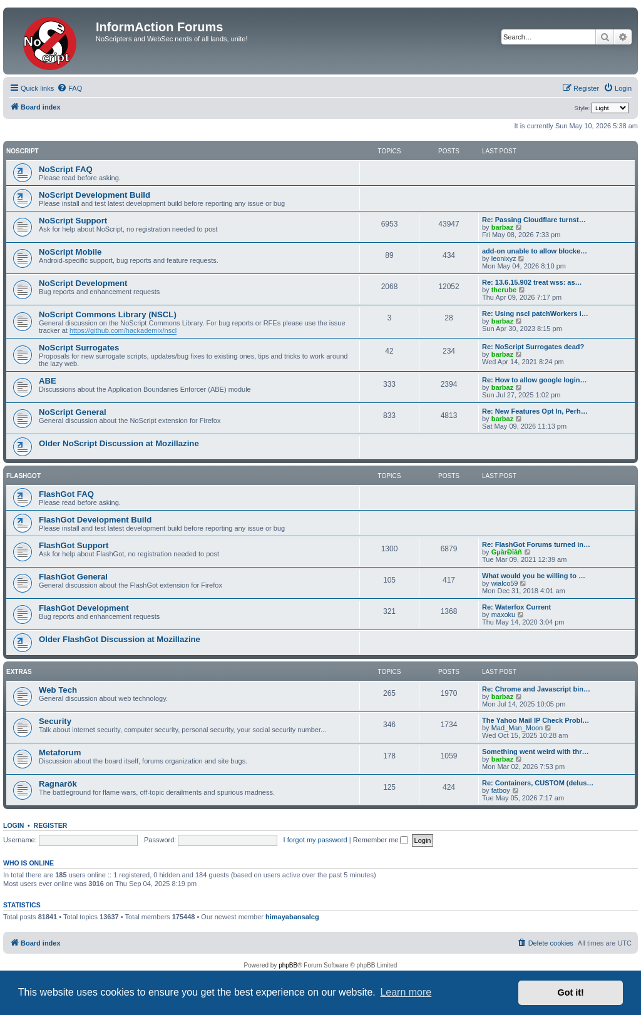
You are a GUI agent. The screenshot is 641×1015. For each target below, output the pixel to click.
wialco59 (504, 583)
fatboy (500, 790)
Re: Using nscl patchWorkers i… (535, 313)
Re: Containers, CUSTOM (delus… (537, 783)
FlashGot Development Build (95, 519)
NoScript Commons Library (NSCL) (108, 314)
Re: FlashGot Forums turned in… (536, 544)
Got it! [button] (571, 992)
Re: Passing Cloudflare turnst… (534, 219)
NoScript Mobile (70, 252)
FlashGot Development (84, 608)
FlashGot (23, 475)
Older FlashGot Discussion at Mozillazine (119, 639)
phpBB (288, 965)
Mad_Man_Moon (517, 728)
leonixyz (503, 258)
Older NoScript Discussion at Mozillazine (119, 443)
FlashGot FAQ (66, 494)
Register (51, 825)
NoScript (22, 151)
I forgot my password (315, 840)
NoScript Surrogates (79, 347)
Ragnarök (58, 783)
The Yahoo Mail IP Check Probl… (535, 720)
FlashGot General (73, 576)
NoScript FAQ (66, 169)
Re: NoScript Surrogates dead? (533, 346)
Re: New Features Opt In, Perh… (535, 411)
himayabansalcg (292, 917)
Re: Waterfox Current (516, 607)
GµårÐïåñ (506, 552)
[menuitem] (69, 88)
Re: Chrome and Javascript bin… (536, 689)
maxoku (503, 614)
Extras (19, 671)
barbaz (502, 227)
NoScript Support (73, 220)
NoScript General (72, 412)
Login (13, 825)
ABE (47, 380)
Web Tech (58, 690)
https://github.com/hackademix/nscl (123, 330)
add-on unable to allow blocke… (534, 251)
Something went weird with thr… (535, 751)
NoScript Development (83, 283)
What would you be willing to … (533, 575)
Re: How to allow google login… (534, 380)
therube (503, 289)
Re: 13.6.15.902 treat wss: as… (532, 282)
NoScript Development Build (94, 195)
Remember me (381, 840)
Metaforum (60, 752)
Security (55, 721)
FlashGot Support (73, 545)
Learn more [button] (405, 992)
